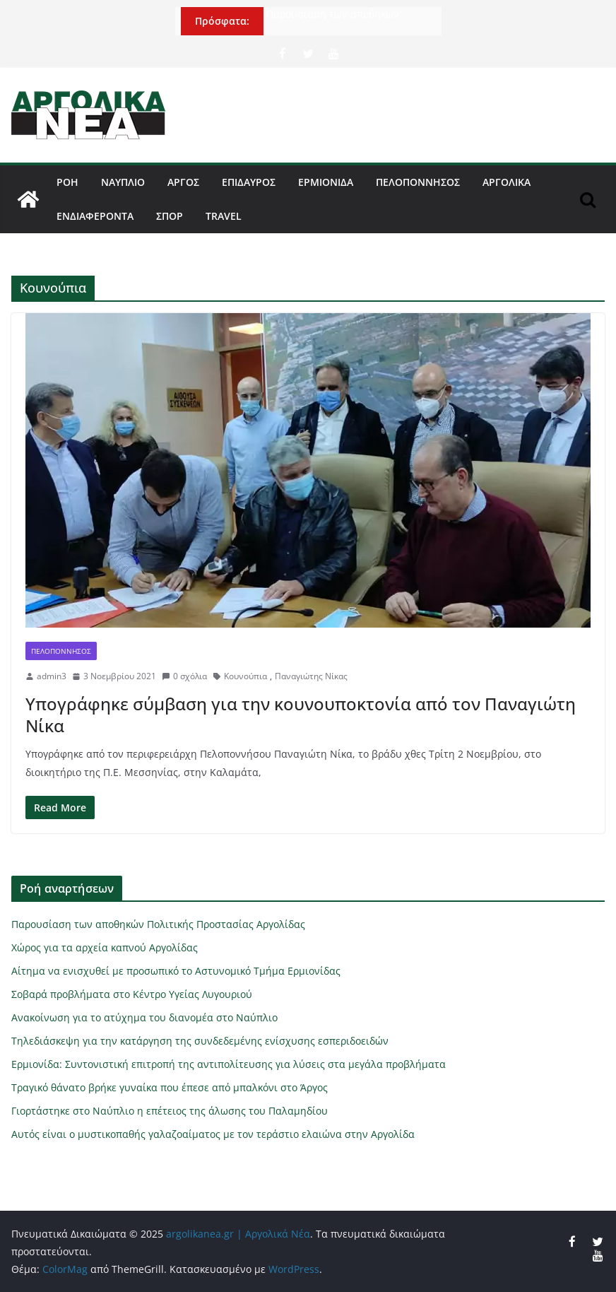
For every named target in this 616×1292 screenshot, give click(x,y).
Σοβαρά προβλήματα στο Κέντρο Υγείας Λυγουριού (131, 994)
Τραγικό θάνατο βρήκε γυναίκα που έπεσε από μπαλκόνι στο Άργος (169, 1087)
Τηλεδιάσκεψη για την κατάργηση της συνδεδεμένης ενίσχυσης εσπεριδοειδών (200, 1040)
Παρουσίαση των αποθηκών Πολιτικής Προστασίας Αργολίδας (345, 21)
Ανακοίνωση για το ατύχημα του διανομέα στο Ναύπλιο (144, 1017)
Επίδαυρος (249, 182)
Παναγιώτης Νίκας (311, 676)
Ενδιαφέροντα (95, 216)
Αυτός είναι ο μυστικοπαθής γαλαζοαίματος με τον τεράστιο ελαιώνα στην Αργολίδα (213, 1134)
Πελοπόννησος (418, 182)
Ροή (67, 182)
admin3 (51, 676)
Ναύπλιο (123, 182)
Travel (224, 216)
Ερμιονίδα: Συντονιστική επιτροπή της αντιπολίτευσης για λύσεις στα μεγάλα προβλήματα (228, 1064)
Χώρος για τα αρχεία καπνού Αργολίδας (104, 947)
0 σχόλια (184, 676)
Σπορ (169, 216)
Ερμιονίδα (325, 182)
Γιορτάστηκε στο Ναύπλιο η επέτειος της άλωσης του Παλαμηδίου (169, 1110)
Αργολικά (506, 182)
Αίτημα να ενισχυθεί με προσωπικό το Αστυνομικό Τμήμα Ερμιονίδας (175, 970)
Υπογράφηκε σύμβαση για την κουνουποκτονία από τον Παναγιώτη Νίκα (300, 714)
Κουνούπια (245, 676)
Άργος (183, 182)
